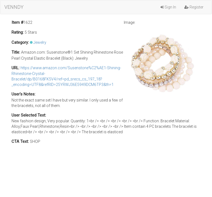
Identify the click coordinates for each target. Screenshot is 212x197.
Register (194, 7)
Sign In (168, 7)
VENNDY (14, 7)
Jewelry (39, 42)
